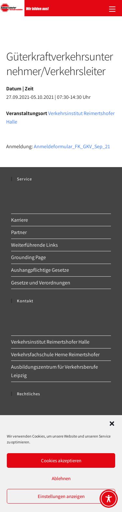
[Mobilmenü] (112, 8)
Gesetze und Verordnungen (40, 282)
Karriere (19, 220)
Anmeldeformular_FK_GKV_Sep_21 (72, 146)
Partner (19, 232)
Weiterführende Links (34, 245)
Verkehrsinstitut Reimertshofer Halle (50, 341)
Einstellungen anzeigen (61, 496)
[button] (112, 423)
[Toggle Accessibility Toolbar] (108, 498)
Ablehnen (61, 478)
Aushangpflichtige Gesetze (40, 270)
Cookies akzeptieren (61, 460)
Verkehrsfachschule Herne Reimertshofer (55, 354)
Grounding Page (28, 257)
